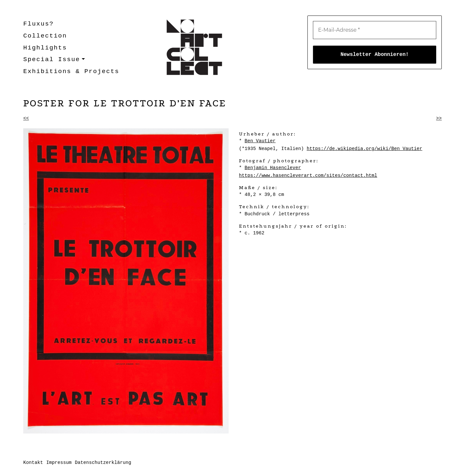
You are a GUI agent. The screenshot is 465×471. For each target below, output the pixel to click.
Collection (45, 35)
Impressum (59, 462)
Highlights (45, 47)
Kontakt (33, 462)
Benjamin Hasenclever (272, 167)
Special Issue (51, 59)
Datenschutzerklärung (103, 462)
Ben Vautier (259, 141)
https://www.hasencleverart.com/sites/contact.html (308, 175)
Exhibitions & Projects (71, 71)
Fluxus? (38, 23)
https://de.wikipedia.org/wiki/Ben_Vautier (364, 148)
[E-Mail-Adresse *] (374, 30)
